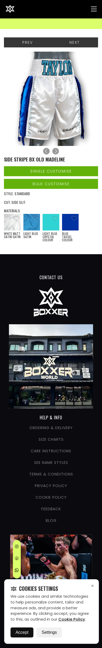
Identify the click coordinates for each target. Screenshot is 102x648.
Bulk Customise (51, 183)
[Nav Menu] (94, 9)
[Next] (55, 151)
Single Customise (51, 171)
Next (74, 42)
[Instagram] (16, 547)
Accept (22, 632)
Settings (49, 632)
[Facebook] (16, 559)
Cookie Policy (71, 619)
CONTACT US (51, 277)
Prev (27, 42)
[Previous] (46, 151)
